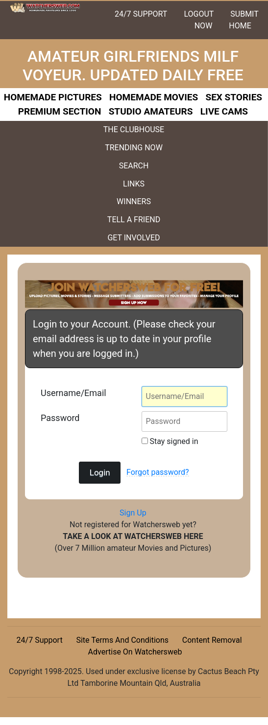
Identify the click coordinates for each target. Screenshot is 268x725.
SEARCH (134, 165)
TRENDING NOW (134, 147)
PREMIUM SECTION (59, 111)
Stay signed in (170, 441)
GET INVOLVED (133, 237)
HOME (240, 25)
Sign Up (133, 512)
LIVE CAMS (224, 111)
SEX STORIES (233, 97)
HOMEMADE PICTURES (53, 97)
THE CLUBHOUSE (133, 129)
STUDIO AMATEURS (151, 111)
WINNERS (134, 201)
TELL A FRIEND (133, 219)
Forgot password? (157, 472)
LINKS (134, 183)
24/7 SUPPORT (141, 14)
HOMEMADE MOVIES (153, 97)
